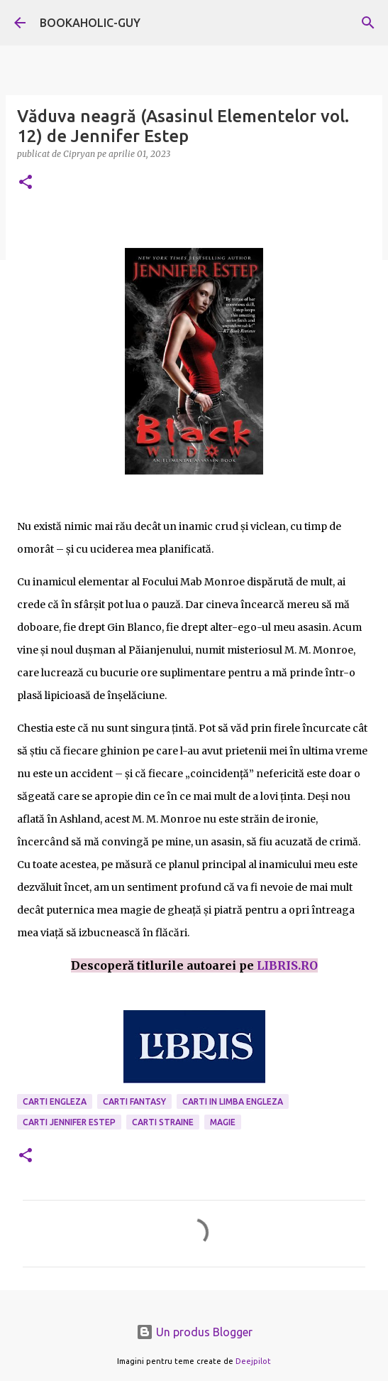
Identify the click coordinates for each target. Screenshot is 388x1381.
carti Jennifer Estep (69, 1122)
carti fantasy (134, 1101)
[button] (25, 183)
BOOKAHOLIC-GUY (90, 22)
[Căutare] (368, 23)
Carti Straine (163, 1122)
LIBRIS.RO (287, 965)
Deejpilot (253, 1361)
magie (222, 1122)
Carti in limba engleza (232, 1101)
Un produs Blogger (194, 1332)
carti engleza (55, 1101)
